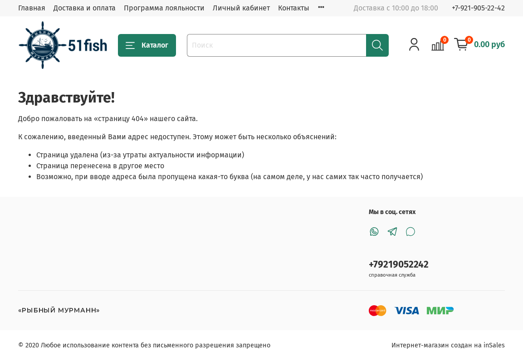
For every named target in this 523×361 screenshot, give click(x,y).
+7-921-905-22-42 (478, 8)
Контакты (293, 8)
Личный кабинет (241, 8)
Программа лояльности (164, 8)
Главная (31, 8)
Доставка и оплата (85, 8)
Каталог (147, 45)
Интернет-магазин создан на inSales (448, 345)
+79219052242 (399, 264)
